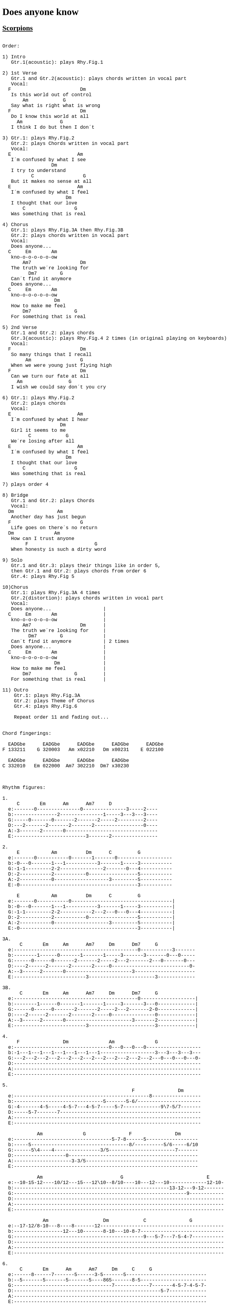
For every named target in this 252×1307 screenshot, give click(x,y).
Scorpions (17, 28)
